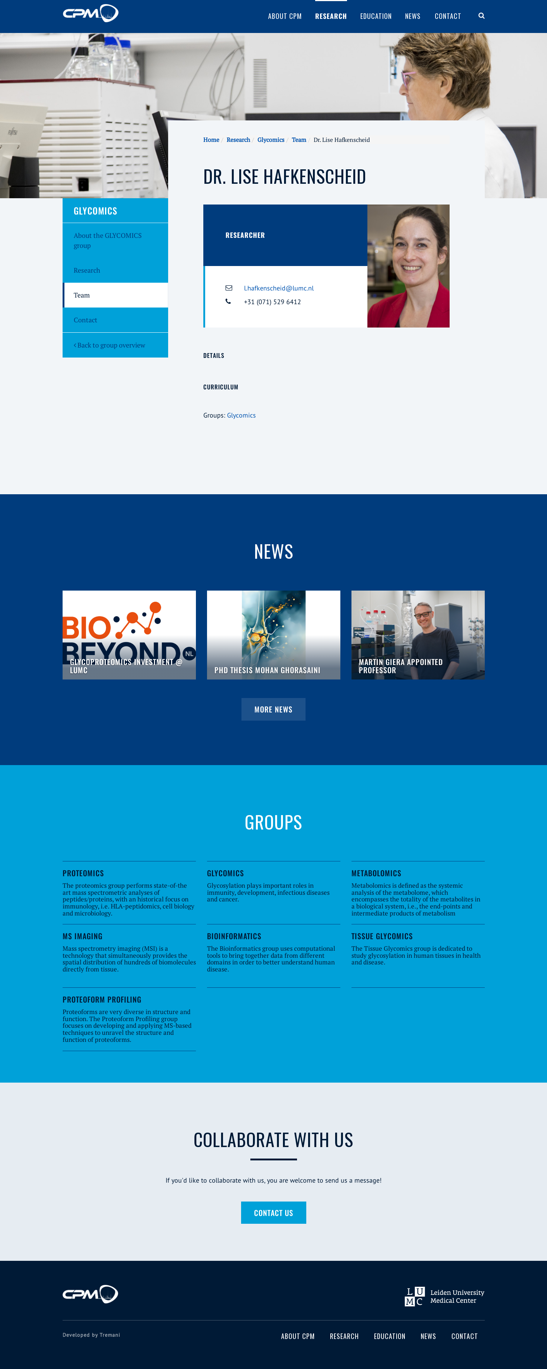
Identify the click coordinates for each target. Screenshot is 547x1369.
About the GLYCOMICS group (108, 240)
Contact (448, 16)
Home (211, 140)
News (413, 16)
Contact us (273, 1212)
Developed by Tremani (91, 1335)
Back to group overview (109, 344)
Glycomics (270, 140)
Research (331, 16)
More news (273, 709)
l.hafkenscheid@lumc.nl (279, 288)
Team (299, 140)
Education (376, 16)
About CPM (285, 16)
